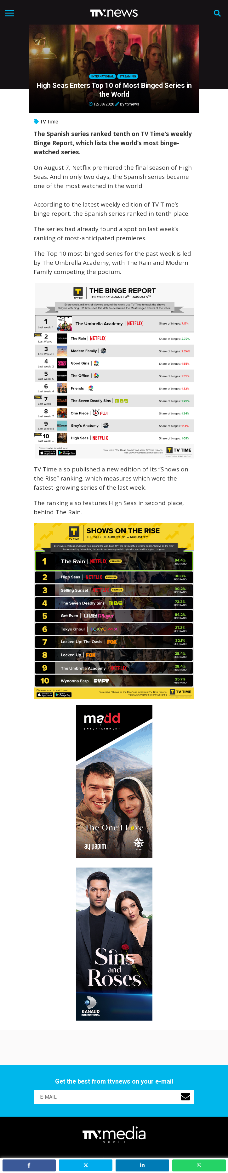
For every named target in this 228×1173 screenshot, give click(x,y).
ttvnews (132, 104)
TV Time (49, 122)
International (102, 76)
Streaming (127, 76)
